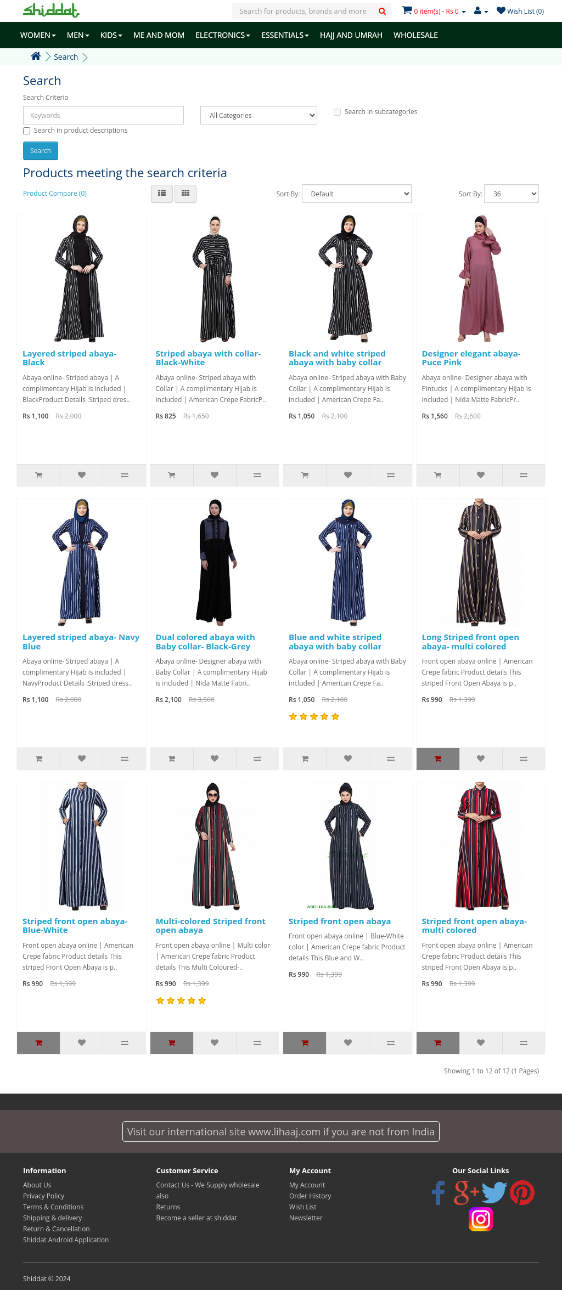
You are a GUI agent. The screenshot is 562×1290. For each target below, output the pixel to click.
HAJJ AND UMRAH (351, 35)
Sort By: (288, 194)
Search (66, 57)
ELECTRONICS (222, 35)
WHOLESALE (416, 35)
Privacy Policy (43, 1196)
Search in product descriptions (75, 130)
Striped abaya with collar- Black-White (208, 358)
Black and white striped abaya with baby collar (337, 358)
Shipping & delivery (52, 1218)
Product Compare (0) (55, 193)
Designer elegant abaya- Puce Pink (471, 358)
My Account (307, 1185)
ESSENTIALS (285, 35)
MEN (78, 35)
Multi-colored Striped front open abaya (211, 925)
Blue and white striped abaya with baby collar (335, 641)
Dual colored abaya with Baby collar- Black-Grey (205, 641)
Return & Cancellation (56, 1229)
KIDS (111, 35)
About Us (37, 1185)
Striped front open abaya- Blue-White (75, 925)
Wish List (303, 1207)
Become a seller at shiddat (196, 1218)
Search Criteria (45, 97)
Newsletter (306, 1218)
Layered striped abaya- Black (69, 358)
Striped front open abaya (340, 920)
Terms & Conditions (53, 1207)
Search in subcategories (376, 111)
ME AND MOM (158, 35)
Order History (310, 1196)
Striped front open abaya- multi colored (474, 925)
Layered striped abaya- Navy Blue (81, 641)
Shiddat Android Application (66, 1239)
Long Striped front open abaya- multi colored (471, 641)
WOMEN (38, 35)
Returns (168, 1207)
